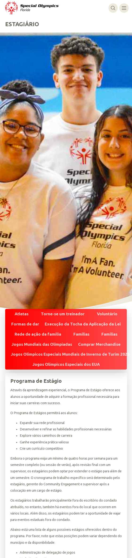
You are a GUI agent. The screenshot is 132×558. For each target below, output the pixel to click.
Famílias (81, 334)
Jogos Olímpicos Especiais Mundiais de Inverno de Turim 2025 (70, 354)
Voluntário (107, 314)
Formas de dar (25, 324)
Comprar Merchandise (99, 344)
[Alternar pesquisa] (113, 7)
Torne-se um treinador (62, 314)
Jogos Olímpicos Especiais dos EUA (66, 364)
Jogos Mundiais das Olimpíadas (42, 344)
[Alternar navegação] (123, 7)
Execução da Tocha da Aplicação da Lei (83, 324)
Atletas (21, 314)
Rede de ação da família (38, 334)
